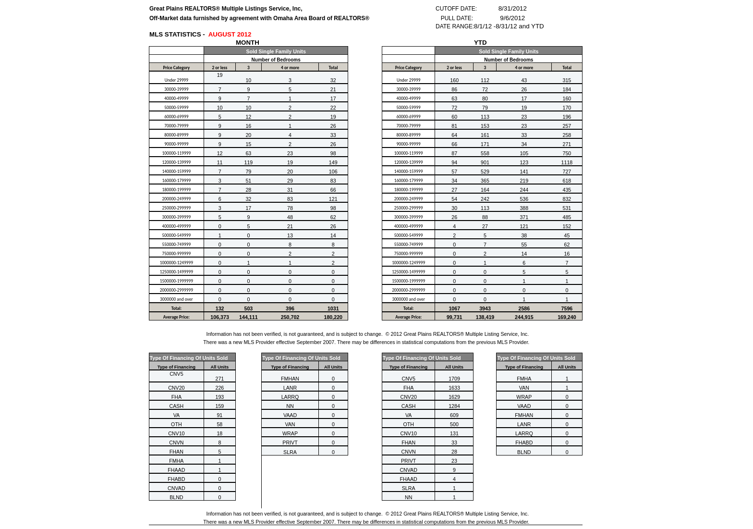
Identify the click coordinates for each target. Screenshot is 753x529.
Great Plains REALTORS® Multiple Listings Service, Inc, (225, 8)
